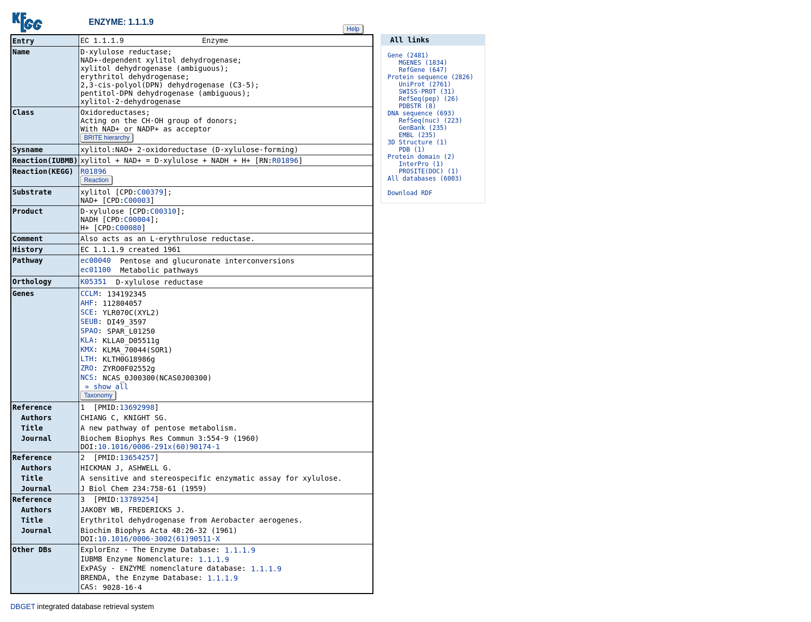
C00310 (163, 212)
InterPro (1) (421, 164)
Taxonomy (98, 396)
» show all (104, 387)
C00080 (128, 229)
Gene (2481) (407, 55)
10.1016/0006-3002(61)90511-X (159, 540)
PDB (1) (412, 149)
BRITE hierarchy (106, 138)
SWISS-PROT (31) (427, 91)
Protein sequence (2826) (430, 77)
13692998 (136, 408)
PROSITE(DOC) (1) (429, 171)
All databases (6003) (424, 178)
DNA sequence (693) (421, 113)
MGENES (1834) (423, 62)
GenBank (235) (423, 127)
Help (353, 29)
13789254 (136, 500)
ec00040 (95, 261)
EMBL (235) (417, 135)
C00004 (137, 220)
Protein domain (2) (421, 156)
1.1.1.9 (240, 551)
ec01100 (95, 270)
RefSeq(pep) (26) (429, 98)
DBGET (22, 607)
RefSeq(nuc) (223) (430, 120)
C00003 (137, 201)
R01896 (285, 161)
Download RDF (409, 193)
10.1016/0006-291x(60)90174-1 (159, 447)
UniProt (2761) (425, 84)
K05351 (93, 282)
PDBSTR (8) (417, 106)
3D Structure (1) (417, 142)
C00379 (150, 193)
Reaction (96, 181)
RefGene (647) (423, 69)
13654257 (136, 458)
